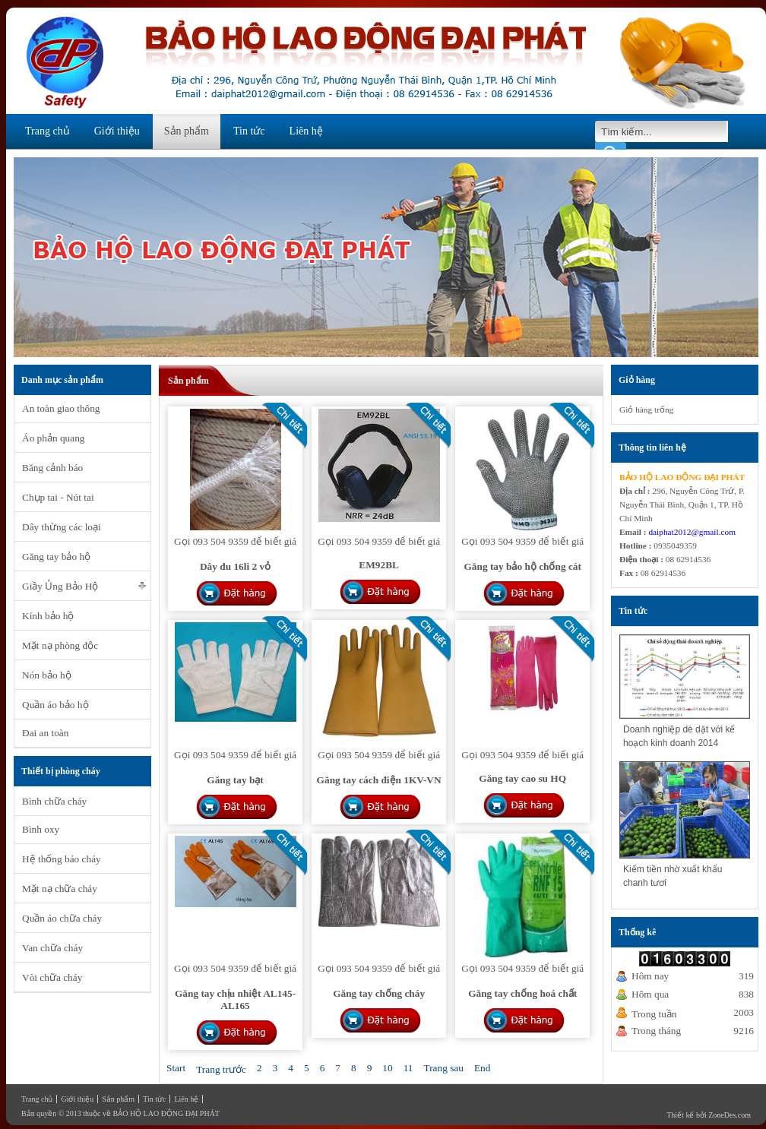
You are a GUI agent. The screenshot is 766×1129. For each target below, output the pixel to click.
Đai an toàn (45, 732)
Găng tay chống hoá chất (522, 993)
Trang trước (221, 1069)
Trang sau (443, 1068)
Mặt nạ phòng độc (60, 645)
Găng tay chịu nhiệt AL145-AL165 (235, 999)
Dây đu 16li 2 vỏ (235, 566)
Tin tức (249, 131)
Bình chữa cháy (54, 801)
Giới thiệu (117, 131)
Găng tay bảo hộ (56, 556)
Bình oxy (40, 829)
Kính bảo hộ (48, 615)
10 (387, 1068)
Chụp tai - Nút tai (58, 497)
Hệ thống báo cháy (61, 859)
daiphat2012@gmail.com (692, 531)
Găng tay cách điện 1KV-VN (379, 780)
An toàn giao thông (61, 408)
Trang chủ (47, 131)
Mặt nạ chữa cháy (59, 888)
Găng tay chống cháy (379, 993)
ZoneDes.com (729, 1115)
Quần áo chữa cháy (62, 918)
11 (408, 1068)
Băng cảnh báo (52, 467)
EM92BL (379, 565)
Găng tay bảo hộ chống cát (522, 566)
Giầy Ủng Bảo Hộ (60, 586)
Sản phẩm (186, 131)
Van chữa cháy (52, 947)
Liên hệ (306, 131)
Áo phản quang (53, 438)
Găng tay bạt (235, 780)
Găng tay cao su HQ (522, 778)
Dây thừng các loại (61, 527)
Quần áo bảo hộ (55, 704)
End (482, 1068)
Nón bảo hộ (46, 675)
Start (175, 1068)
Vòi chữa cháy (52, 977)
